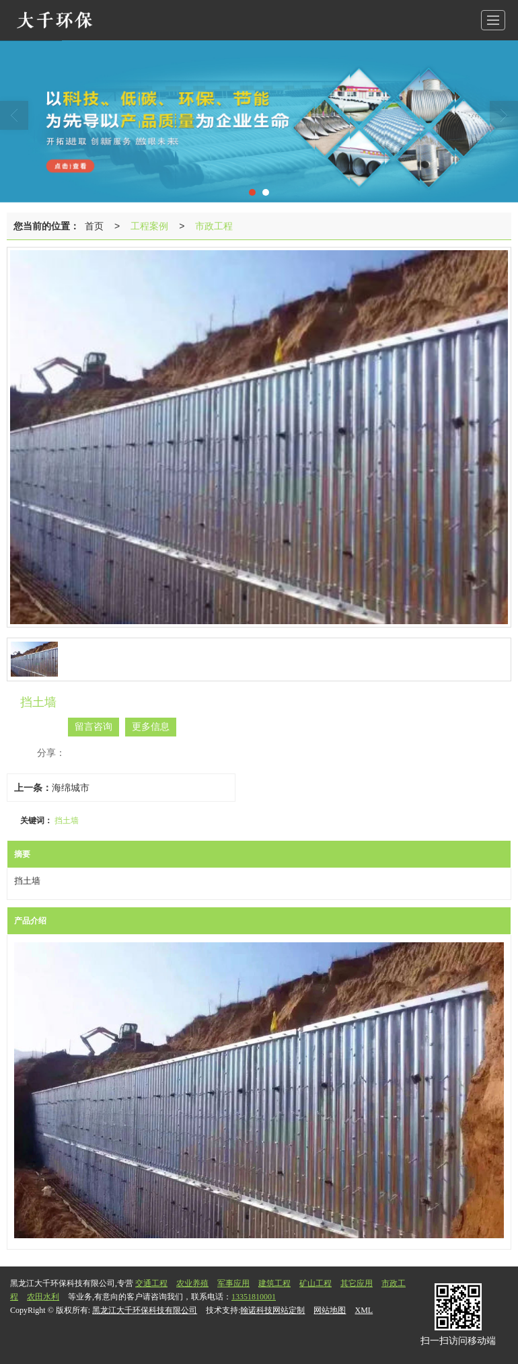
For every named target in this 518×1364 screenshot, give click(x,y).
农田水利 (43, 1296)
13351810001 (253, 1296)
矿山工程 (315, 1283)
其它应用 (356, 1283)
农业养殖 (192, 1283)
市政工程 (214, 226)
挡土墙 (66, 820)
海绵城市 (70, 787)
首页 (94, 226)
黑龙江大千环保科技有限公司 (144, 1310)
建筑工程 (274, 1283)
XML (364, 1310)
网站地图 (329, 1310)
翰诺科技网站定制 (272, 1310)
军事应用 (233, 1283)
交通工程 (151, 1283)
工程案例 (149, 226)
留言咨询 (93, 727)
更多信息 (151, 727)
